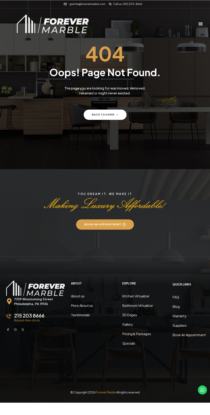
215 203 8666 (29, 315)
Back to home (105, 114)
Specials (128, 343)
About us (77, 296)
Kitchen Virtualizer (136, 296)
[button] (200, 23)
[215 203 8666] (8, 316)
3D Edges (129, 315)
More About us (82, 305)
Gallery (127, 324)
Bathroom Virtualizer (137, 305)
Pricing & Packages (136, 334)
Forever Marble (106, 392)
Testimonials (80, 315)
